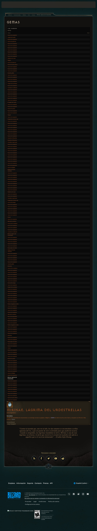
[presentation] (6, 4)
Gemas (13, 22)
